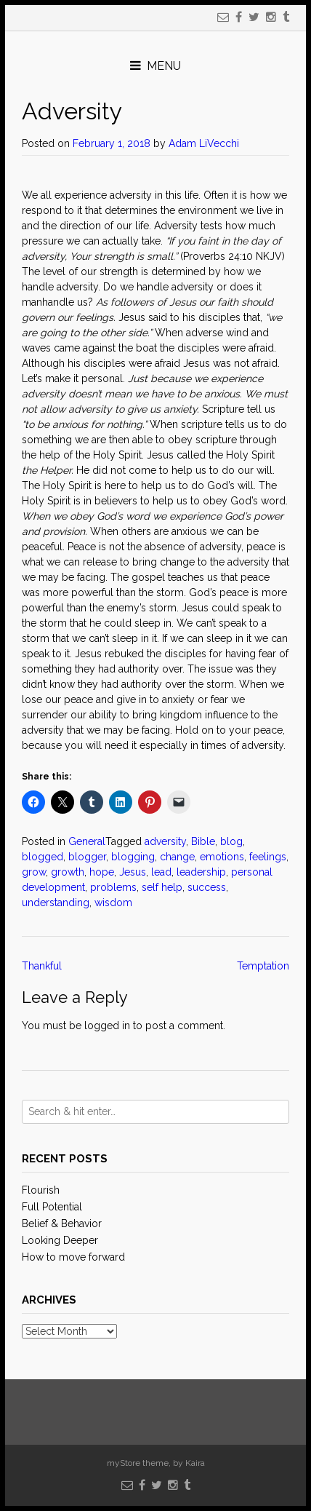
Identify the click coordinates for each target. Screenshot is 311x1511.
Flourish (41, 1190)
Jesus (132, 872)
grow (34, 872)
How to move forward (73, 1257)
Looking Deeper (60, 1240)
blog (231, 841)
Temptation (263, 966)
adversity (165, 841)
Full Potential (52, 1207)
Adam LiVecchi (204, 143)
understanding (55, 902)
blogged (42, 856)
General (86, 841)
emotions (222, 856)
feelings (267, 856)
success (206, 887)
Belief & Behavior (62, 1223)
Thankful (42, 966)
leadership (201, 872)
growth (67, 872)
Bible (203, 841)
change (177, 856)
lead (161, 872)
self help (162, 887)
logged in (107, 1025)
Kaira (195, 1463)
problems (113, 887)
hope (101, 872)
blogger (87, 856)
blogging (133, 856)
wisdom (113, 902)
